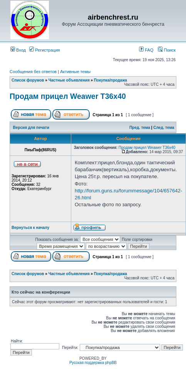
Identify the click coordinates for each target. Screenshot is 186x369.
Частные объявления (69, 80)
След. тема (163, 127)
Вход (18, 50)
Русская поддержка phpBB (93, 363)
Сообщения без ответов (33, 71)
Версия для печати (31, 127)
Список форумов (28, 80)
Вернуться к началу (30, 227)
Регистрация (44, 50)
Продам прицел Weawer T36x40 (68, 96)
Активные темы (75, 71)
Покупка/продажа (110, 80)
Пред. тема (139, 127)
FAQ (146, 50)
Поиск (167, 50)
